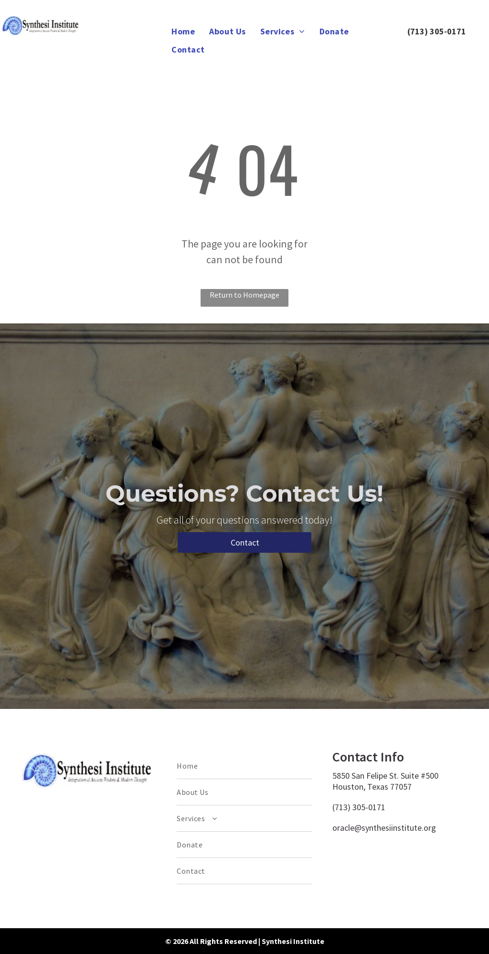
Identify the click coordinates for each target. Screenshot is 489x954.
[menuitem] (183, 31)
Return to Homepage (244, 295)
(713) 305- (427, 31)
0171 (456, 31)
